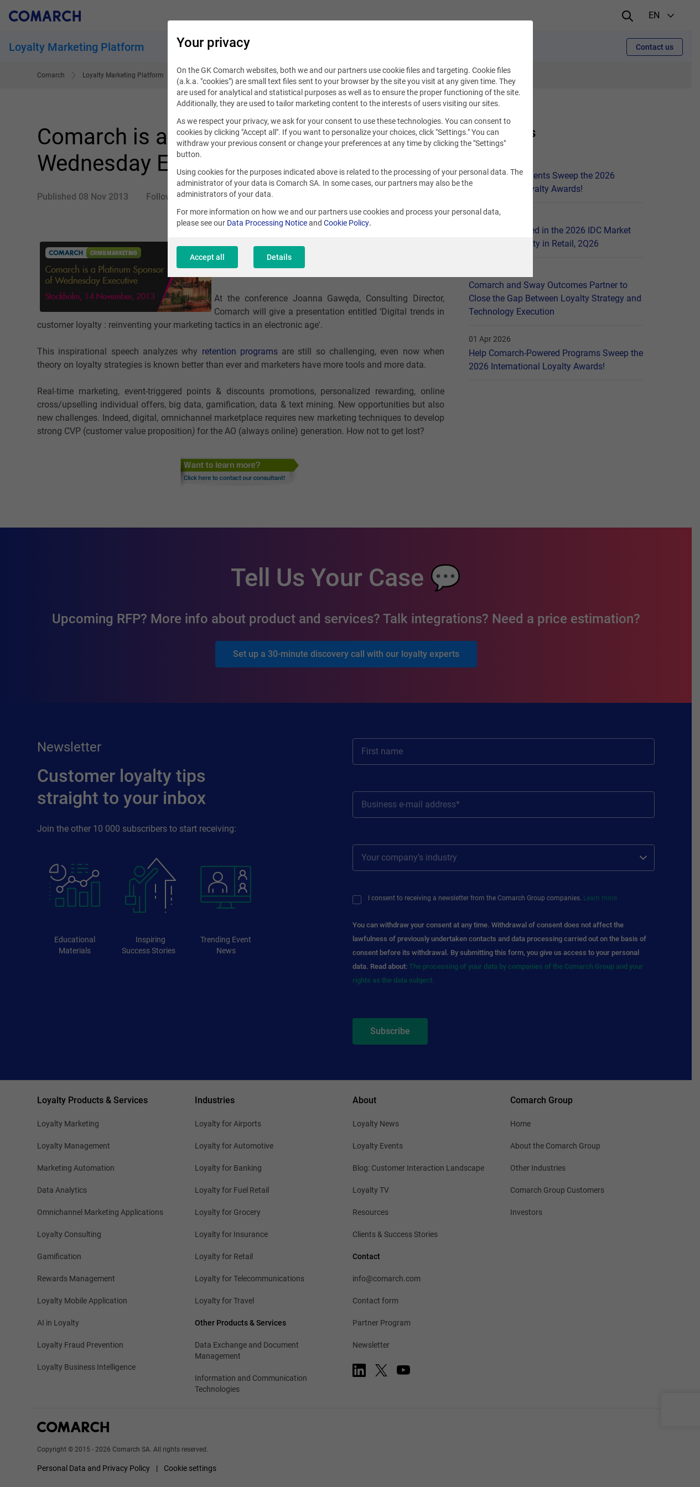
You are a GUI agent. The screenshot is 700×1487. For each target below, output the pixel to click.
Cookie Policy (346, 222)
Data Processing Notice (267, 222)
